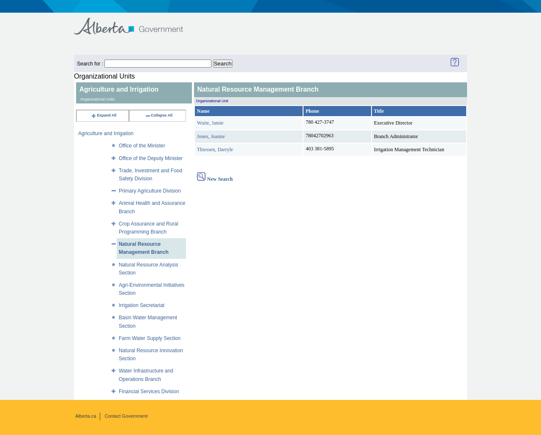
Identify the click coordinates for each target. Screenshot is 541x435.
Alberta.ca (85, 416)
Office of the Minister (142, 146)
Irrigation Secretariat (141, 305)
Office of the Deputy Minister (151, 158)
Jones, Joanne (211, 136)
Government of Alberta (135, 22)
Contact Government (126, 416)
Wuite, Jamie (210, 123)
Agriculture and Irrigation (106, 133)
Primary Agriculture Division (150, 191)
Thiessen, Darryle (215, 149)
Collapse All (158, 115)
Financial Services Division (149, 391)
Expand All (103, 115)
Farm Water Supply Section (149, 338)
